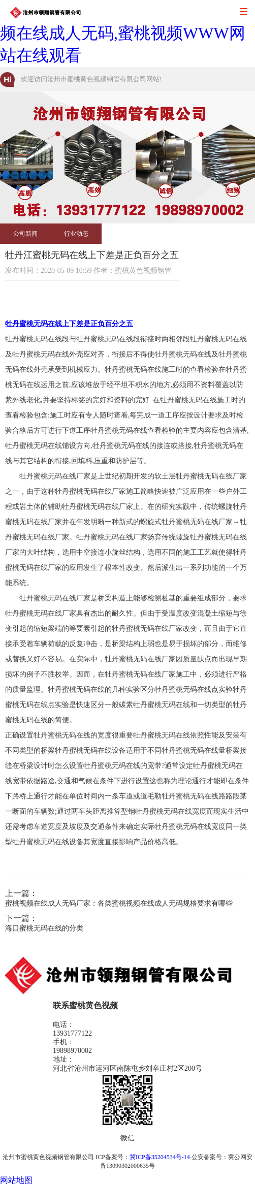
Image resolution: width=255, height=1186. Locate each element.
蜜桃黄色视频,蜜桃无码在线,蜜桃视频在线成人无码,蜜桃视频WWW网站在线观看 (126, 33)
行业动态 (76, 233)
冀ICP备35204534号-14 (160, 1157)
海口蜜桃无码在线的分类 (44, 928)
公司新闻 (25, 233)
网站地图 (16, 1180)
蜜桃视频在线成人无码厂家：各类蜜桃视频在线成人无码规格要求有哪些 (119, 903)
